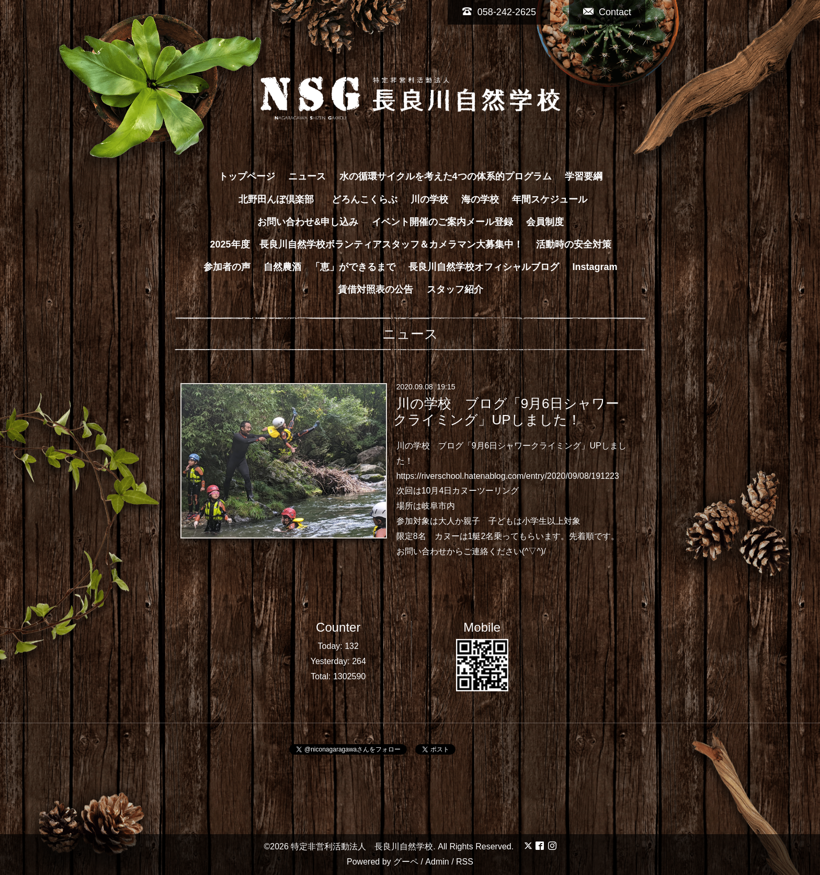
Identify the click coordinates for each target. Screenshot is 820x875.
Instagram (595, 267)
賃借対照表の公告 (375, 289)
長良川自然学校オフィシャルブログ (483, 267)
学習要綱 (583, 176)
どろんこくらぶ (364, 199)
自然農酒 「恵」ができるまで (329, 267)
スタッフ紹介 (455, 289)
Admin (437, 861)
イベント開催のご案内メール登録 (442, 222)
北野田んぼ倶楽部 (280, 199)
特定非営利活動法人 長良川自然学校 (362, 846)
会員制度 (545, 222)
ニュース (307, 176)
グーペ (405, 861)
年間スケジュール (549, 199)
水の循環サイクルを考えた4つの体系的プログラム (445, 176)
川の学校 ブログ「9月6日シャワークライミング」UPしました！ (506, 412)
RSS (464, 861)
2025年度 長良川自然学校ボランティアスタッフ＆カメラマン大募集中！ (366, 244)
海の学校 (480, 199)
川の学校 (429, 199)
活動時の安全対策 (573, 244)
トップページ (247, 176)
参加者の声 (226, 267)
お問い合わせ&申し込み (307, 222)
